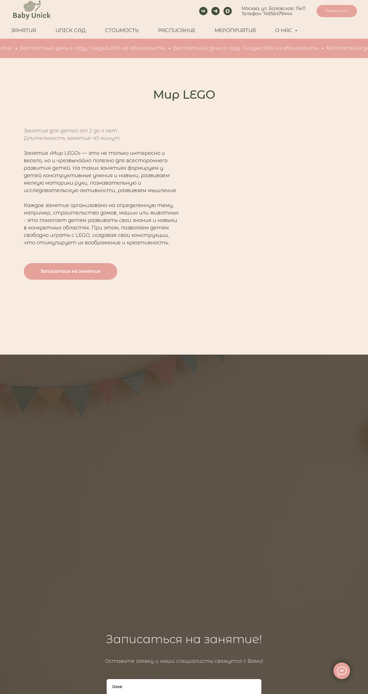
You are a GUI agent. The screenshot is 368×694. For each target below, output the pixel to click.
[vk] (203, 11)
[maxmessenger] (228, 11)
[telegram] (215, 11)
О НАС (284, 30)
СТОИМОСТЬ (122, 30)
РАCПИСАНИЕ (176, 30)
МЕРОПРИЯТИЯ (235, 30)
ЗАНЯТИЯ (23, 30)
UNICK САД (71, 30)
